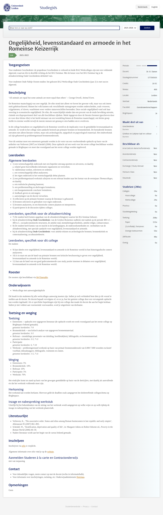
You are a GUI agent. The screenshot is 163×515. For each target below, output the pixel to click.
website (50, 452)
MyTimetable (42, 277)
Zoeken (147, 28)
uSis (24, 446)
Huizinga (80, 477)
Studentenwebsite (72, 506)
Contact (94, 506)
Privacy (86, 506)
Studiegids (48, 7)
